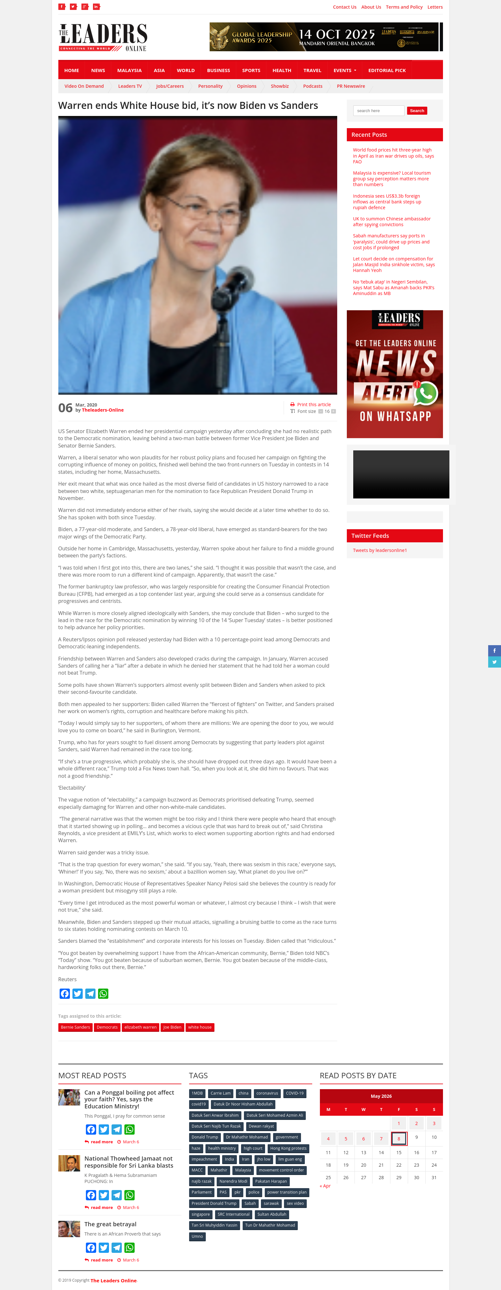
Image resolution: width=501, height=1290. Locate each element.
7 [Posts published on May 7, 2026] (381, 1135)
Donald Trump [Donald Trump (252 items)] (205, 1136)
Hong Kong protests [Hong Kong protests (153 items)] (210, 1157)
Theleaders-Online (102, 410)
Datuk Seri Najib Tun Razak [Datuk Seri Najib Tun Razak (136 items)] (216, 1125)
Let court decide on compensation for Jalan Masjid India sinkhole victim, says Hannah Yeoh (393, 264)
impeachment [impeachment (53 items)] (249, 1157)
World (186, 70)
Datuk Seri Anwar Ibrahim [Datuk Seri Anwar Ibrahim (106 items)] (215, 1115)
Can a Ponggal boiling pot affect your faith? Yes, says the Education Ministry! (133, 1099)
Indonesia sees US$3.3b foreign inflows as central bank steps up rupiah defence (394, 201)
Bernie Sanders (77, 1027)
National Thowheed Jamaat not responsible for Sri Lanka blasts (128, 1162)
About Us (371, 7)
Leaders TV (130, 86)
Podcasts (312, 86)
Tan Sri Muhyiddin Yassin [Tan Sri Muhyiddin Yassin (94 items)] (251, 1220)
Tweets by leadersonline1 (379, 550)
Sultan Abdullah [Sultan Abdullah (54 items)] (206, 1220)
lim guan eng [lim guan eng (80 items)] (225, 1168)
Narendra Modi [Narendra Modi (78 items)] (287, 1178)
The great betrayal (110, 1224)
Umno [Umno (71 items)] (255, 1231)
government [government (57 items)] (288, 1136)
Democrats (112, 1027)
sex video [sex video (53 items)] (224, 1210)
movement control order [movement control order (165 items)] (214, 1178)
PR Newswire (351, 86)
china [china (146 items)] (245, 1094)
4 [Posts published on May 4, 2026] (328, 1135)
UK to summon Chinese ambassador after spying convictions (391, 221)
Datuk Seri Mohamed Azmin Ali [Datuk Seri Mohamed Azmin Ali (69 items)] (275, 1115)
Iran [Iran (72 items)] (291, 1157)
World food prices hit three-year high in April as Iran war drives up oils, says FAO (394, 155)
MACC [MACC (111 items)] (251, 1168)
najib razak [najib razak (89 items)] (255, 1178)
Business (218, 70)
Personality (210, 86)
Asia (159, 70)
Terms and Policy (404, 7)
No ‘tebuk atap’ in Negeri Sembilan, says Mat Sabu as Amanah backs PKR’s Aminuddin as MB (395, 287)
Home (71, 70)
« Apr (325, 1180)
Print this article (310, 404)
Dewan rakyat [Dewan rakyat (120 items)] (261, 1125)
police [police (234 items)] (296, 1189)
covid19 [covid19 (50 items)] (199, 1104)
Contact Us (344, 7)
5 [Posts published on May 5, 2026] (346, 1135)
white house (214, 1027)
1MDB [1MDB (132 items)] (197, 1094)
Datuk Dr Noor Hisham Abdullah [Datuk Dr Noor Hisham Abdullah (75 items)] (243, 1104)
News (98, 70)
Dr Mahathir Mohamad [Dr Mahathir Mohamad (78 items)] (247, 1136)
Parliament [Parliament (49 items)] (242, 1189)
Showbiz (280, 86)
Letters (435, 7)
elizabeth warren (148, 1027)
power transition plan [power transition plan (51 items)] (211, 1199)
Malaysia (129, 70)
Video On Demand (84, 86)
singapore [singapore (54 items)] (250, 1210)
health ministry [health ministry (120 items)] (223, 1146)
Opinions (246, 86)
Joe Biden (184, 1027)
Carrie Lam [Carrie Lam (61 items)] (221, 1094)
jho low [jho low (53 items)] (198, 1168)
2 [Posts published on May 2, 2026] (416, 1122)
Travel (312, 70)
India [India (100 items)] (274, 1157)
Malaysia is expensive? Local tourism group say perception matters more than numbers (391, 178)
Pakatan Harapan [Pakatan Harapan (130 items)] (207, 1189)
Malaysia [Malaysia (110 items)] (298, 1168)
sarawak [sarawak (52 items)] (199, 1210)
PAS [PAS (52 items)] (264, 1189)
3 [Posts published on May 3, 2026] (434, 1122)
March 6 (127, 1142)
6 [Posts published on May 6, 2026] (363, 1135)
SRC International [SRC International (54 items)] (283, 1210)
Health (281, 70)
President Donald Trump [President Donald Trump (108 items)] (261, 1199)
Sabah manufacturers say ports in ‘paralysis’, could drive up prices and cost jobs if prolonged (390, 241)
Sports (251, 70)
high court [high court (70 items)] (254, 1146)
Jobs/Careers (170, 86)
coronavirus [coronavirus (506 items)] (269, 1094)
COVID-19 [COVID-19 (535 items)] (297, 1094)
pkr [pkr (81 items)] (279, 1189)
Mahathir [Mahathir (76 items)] (273, 1168)
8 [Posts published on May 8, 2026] (399, 1135)
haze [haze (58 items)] (196, 1146)
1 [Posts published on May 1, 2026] (399, 1122)
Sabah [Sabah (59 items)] (298, 1199)
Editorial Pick (387, 70)
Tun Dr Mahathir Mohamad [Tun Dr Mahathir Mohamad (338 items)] (216, 1231)
